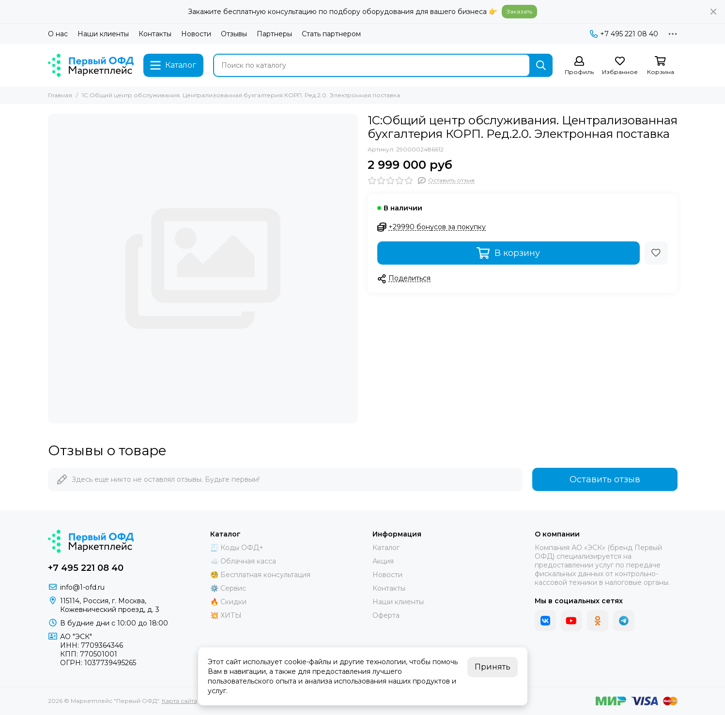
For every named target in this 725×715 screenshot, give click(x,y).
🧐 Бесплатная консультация (260, 574)
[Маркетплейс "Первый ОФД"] (91, 65)
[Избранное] (620, 66)
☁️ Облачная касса (243, 561)
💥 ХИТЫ (226, 615)
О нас (58, 34)
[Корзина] (661, 66)
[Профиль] (579, 66)
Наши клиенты (103, 34)
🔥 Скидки (228, 601)
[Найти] (541, 65)
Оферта (386, 615)
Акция (383, 561)
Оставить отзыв (605, 479)
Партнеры (274, 34)
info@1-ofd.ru (82, 587)
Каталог (386, 547)
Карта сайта (179, 700)
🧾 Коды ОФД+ (236, 547)
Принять (492, 666)
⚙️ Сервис (228, 588)
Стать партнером (331, 34)
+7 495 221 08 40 (624, 34)
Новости (196, 34)
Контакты (155, 34)
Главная (60, 95)
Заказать (519, 11)
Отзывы (234, 34)
